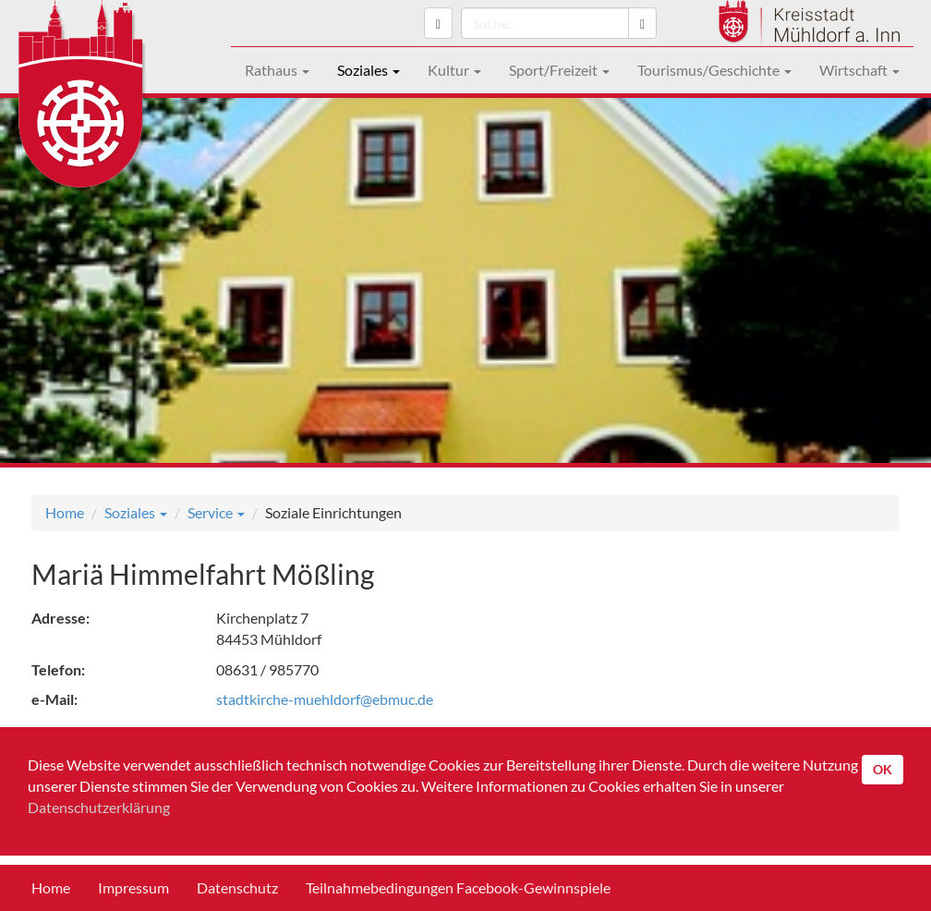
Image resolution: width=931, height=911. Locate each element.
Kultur (454, 70)
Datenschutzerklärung (99, 807)
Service (216, 512)
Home (64, 512)
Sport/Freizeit (559, 70)
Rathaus (277, 70)
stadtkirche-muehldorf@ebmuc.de (324, 699)
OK (882, 769)
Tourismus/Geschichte (714, 70)
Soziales (368, 70)
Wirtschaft (859, 70)
